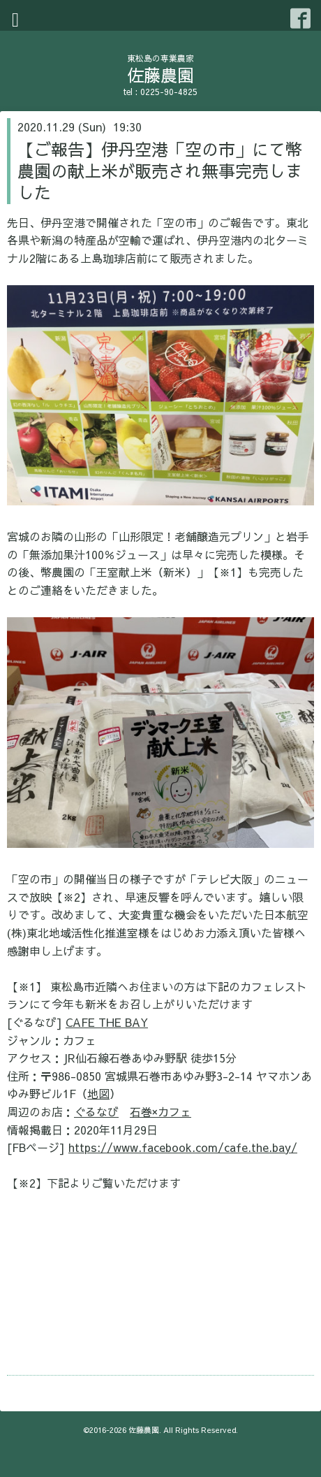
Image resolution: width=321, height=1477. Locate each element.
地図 (98, 1093)
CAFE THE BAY (107, 1022)
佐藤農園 (160, 75)
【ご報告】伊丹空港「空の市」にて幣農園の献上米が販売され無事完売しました (159, 170)
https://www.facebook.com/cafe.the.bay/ (182, 1147)
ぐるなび (96, 1111)
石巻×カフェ (160, 1111)
